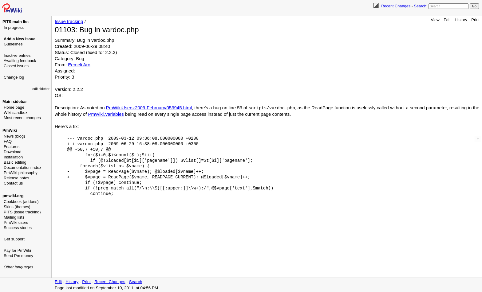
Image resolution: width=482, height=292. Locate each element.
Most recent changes (22, 117)
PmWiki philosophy (21, 172)
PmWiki (9, 130)
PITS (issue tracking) (22, 212)
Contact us (13, 183)
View (435, 20)
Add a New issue (19, 39)
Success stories (18, 227)
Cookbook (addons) (21, 201)
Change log (14, 77)
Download (13, 152)
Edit (447, 20)
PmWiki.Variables (106, 113)
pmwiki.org (13, 195)
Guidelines (13, 44)
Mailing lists (14, 217)
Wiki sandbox (15, 112)
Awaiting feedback (20, 60)
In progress (14, 27)
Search (420, 6)
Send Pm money (18, 255)
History (461, 20)
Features (11, 146)
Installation (13, 157)
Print (475, 20)
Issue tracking (69, 21)
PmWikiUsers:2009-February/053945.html (149, 107)
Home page (14, 107)
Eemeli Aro (79, 64)
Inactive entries (17, 55)
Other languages (18, 267)
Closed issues (16, 66)
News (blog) (14, 136)
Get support (14, 239)
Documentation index (22, 167)
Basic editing (15, 162)
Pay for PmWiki (17, 250)
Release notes (16, 178)
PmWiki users (16, 222)
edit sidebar (40, 89)
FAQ (8, 141)
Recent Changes (395, 6)
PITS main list (15, 21)
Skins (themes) (17, 206)
